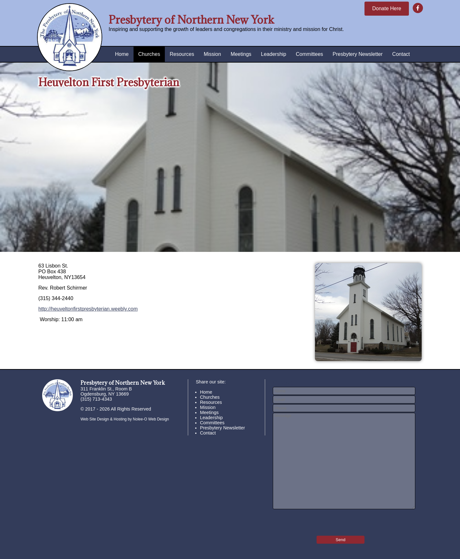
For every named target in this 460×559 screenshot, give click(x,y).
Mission (212, 54)
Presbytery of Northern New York (191, 19)
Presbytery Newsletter (358, 54)
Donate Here (386, 8)
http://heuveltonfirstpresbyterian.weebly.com (88, 309)
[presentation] (310, 520)
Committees (309, 54)
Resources (182, 54)
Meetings (241, 54)
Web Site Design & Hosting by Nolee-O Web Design (124, 419)
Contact (401, 54)
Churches (149, 54)
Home (122, 54)
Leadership (273, 54)
